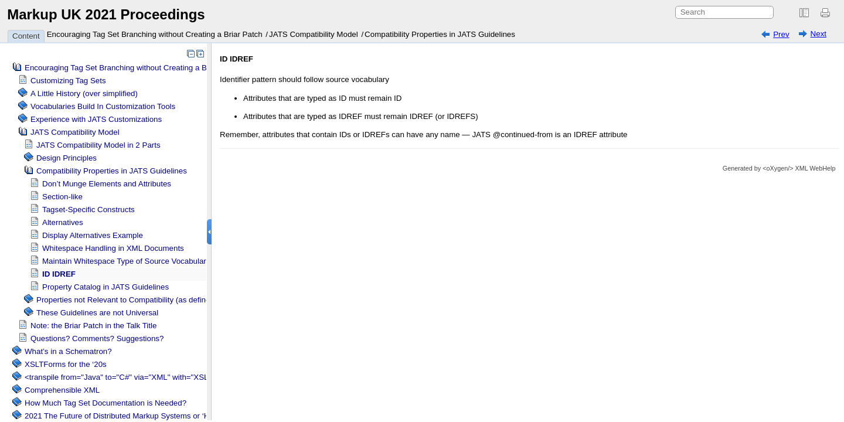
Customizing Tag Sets (68, 80)
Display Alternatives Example (92, 235)
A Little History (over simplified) (84, 93)
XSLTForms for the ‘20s (66, 364)
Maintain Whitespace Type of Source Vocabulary (126, 261)
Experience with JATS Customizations (96, 119)
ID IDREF (59, 274)
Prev (781, 34)
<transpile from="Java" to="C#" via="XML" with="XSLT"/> (123, 377)
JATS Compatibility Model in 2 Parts (98, 145)
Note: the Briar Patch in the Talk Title (93, 325)
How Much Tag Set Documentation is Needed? (105, 403)
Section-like (62, 196)
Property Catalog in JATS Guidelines (105, 287)
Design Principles (66, 158)
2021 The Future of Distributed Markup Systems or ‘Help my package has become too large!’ (185, 415)
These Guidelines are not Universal (97, 312)
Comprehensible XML (62, 390)
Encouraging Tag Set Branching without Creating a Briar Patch (155, 34)
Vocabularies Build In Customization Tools (102, 106)
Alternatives (62, 222)
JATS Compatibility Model (313, 34)
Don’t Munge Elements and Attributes (106, 183)
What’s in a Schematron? (68, 351)
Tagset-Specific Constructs (88, 209)
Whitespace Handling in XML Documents (113, 248)
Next (818, 33)
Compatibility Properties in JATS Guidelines (440, 34)
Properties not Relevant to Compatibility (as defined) (126, 299)
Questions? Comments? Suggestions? (97, 338)
